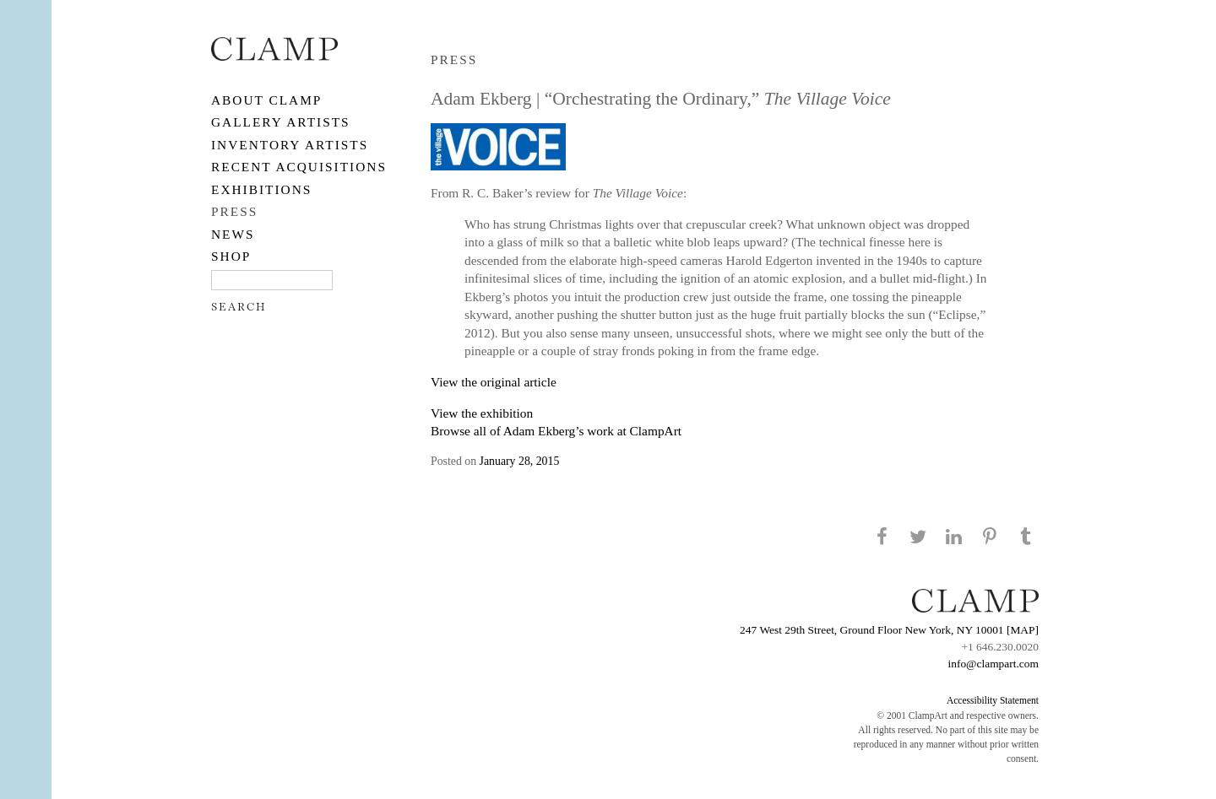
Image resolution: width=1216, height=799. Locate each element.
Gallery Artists (280, 122)
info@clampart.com (993, 663)
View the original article (493, 382)
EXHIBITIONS (261, 189)
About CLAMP (266, 100)
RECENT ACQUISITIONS (299, 166)
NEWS (233, 234)
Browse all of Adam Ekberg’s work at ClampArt (556, 431)
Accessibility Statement (993, 700)
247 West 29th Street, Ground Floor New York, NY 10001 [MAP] (889, 630)
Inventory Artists (289, 145)
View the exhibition (482, 413)
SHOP (231, 256)
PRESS (234, 211)
